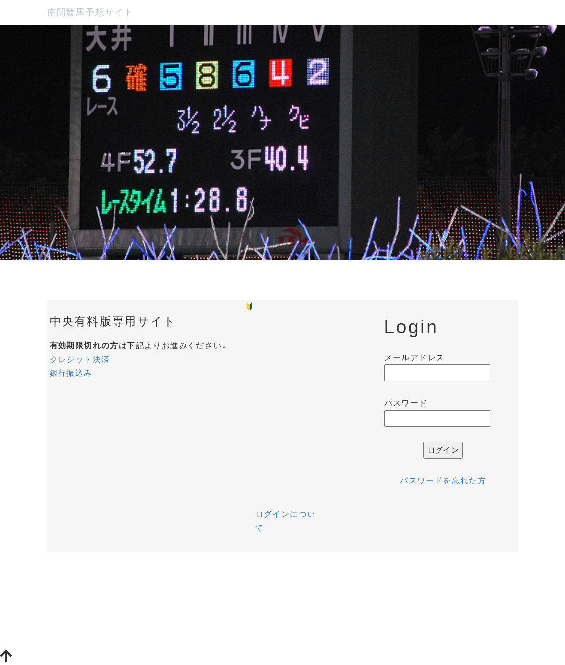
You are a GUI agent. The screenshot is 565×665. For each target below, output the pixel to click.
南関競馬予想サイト (90, 12)
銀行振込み (71, 373)
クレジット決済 (80, 359)
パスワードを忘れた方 (443, 480)
